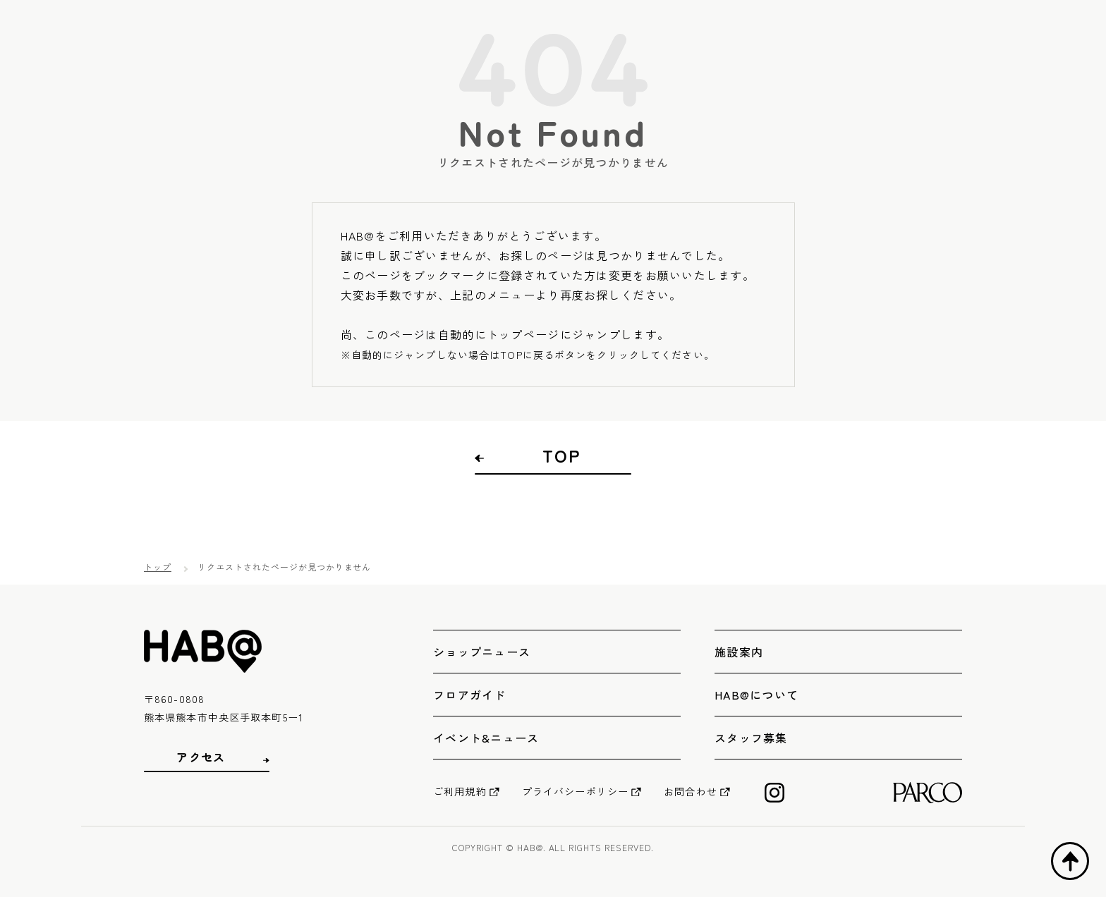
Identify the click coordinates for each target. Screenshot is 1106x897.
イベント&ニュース (486, 737)
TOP (561, 456)
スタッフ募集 (751, 737)
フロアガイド (469, 694)
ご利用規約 (460, 791)
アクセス (200, 757)
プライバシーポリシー (575, 791)
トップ (157, 567)
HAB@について (756, 694)
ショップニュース (481, 651)
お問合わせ (690, 791)
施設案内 (739, 651)
